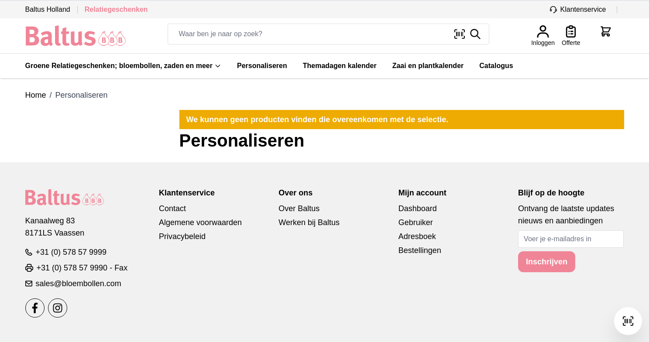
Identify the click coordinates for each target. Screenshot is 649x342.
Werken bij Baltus (309, 222)
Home (35, 95)
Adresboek (417, 236)
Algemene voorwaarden (200, 222)
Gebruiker (415, 222)
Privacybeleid (182, 236)
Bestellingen (419, 250)
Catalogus (496, 65)
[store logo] (75, 35)
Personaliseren (262, 65)
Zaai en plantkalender (428, 65)
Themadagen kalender (340, 65)
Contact (172, 208)
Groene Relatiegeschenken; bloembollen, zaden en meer (123, 65)
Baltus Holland (47, 9)
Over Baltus (298, 208)
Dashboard (417, 208)
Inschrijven (546, 261)
